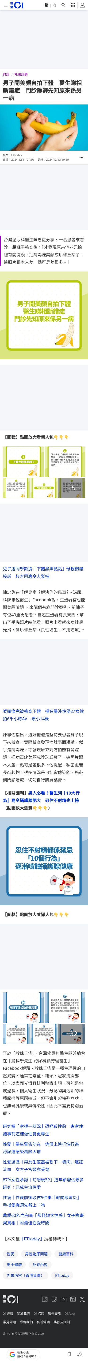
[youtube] (63, 1299)
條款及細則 (62, 1322)
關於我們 (23, 1313)
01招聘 (39, 1313)
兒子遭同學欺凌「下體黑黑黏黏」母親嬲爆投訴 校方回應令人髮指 (43, 572)
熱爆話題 (21, 74)
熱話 (6, 74)
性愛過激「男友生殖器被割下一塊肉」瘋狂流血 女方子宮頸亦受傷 (43, 1165)
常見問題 (9, 1322)
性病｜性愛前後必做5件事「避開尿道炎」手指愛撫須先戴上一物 (42, 1201)
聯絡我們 (26, 1322)
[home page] (16, 5)
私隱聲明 (43, 1322)
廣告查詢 (54, 1313)
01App (70, 1313)
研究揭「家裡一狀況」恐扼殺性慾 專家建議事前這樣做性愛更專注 (43, 1130)
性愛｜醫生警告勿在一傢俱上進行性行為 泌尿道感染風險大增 (43, 1147)
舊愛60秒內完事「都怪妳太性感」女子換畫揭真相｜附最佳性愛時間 (43, 1219)
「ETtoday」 (32, 1239)
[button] (81, 157)
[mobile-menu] (5, 5)
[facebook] (45, 1299)
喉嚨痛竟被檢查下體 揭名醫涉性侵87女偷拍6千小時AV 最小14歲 (43, 714)
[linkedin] (73, 1299)
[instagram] (54, 1299)
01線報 (8, 1313)
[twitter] (82, 1299)
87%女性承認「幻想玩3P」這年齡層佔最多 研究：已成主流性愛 (44, 1183)
